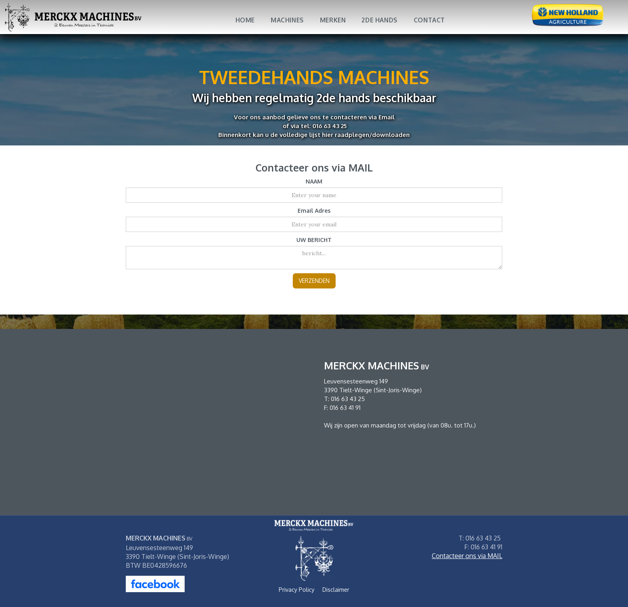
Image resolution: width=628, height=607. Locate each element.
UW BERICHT (314, 239)
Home (245, 20)
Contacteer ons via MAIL (467, 556)
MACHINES (287, 20)
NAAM (314, 181)
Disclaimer (335, 589)
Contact (429, 20)
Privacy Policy (296, 589)
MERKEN (333, 20)
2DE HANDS (379, 20)
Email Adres (314, 210)
